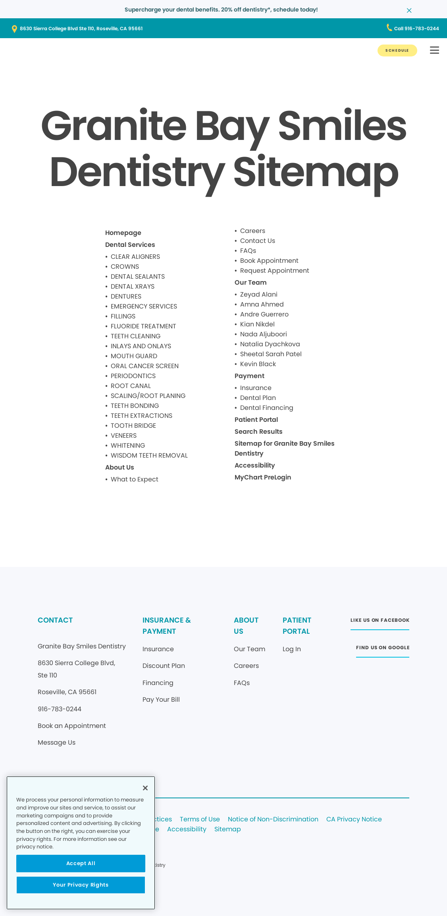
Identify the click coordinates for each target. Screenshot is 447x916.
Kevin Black (258, 364)
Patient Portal (256, 419)
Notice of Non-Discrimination (273, 819)
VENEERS (124, 435)
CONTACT (55, 620)
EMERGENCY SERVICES (144, 306)
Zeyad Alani (258, 294)
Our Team (251, 282)
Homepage (123, 232)
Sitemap (227, 829)
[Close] (145, 788)
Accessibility (255, 465)
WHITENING (128, 445)
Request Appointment (274, 270)
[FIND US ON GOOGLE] (382, 650)
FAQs (248, 250)
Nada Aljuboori (263, 334)
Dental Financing (266, 407)
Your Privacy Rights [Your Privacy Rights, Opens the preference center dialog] (80, 885)
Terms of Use (200, 819)
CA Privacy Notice (354, 819)
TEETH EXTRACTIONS (141, 415)
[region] (80, 843)
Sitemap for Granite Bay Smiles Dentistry (285, 448)
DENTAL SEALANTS (138, 276)
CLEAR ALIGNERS (135, 256)
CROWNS (125, 266)
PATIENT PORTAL (297, 625)
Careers (252, 230)
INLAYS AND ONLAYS (141, 346)
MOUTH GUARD (134, 356)
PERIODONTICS (133, 375)
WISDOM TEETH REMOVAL (149, 455)
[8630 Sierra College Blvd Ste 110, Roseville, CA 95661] (223, 28)
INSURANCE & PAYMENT (167, 625)
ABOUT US (246, 625)
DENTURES (126, 296)
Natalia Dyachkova (270, 344)
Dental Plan (258, 397)
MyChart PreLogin (263, 477)
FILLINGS (123, 316)
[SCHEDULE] (397, 50)
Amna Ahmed (262, 304)
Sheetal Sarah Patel (271, 354)
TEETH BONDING (135, 405)
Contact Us (257, 240)
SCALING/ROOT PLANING (148, 395)
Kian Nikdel (257, 324)
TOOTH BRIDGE (133, 425)
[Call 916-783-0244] (416, 28)
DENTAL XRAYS (132, 286)
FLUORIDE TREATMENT (143, 326)
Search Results (259, 431)
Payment (249, 375)
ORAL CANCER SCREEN (145, 366)
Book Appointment (269, 260)
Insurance (256, 387)
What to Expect (134, 479)
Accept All (81, 863)
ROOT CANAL (131, 385)
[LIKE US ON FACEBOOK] (380, 622)
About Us (119, 467)
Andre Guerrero (264, 314)
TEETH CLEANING (135, 336)
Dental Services (130, 244)
